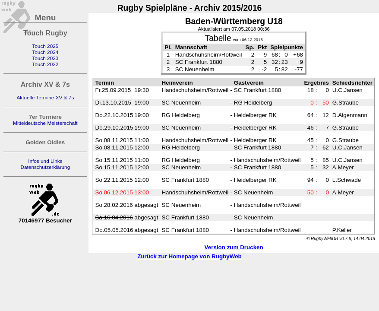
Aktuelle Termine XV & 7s (45, 98)
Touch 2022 (45, 64)
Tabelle (218, 38)
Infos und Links (45, 161)
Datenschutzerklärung (45, 167)
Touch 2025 (45, 46)
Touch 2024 (45, 52)
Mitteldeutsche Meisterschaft (45, 123)
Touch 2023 (45, 58)
